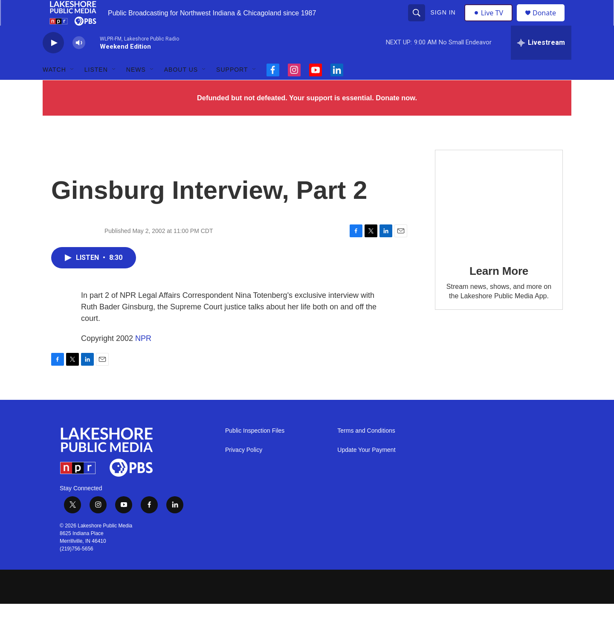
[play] (53, 62)
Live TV (491, 22)
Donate (549, 22)
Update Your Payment (366, 469)
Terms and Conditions (366, 450)
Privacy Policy (243, 469)
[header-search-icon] (417, 22)
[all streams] (541, 62)
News (136, 88)
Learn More (498, 290)
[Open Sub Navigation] (72, 88)
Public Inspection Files (254, 450)
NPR (143, 357)
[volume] (79, 62)
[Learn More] (498, 220)
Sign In (444, 22)
